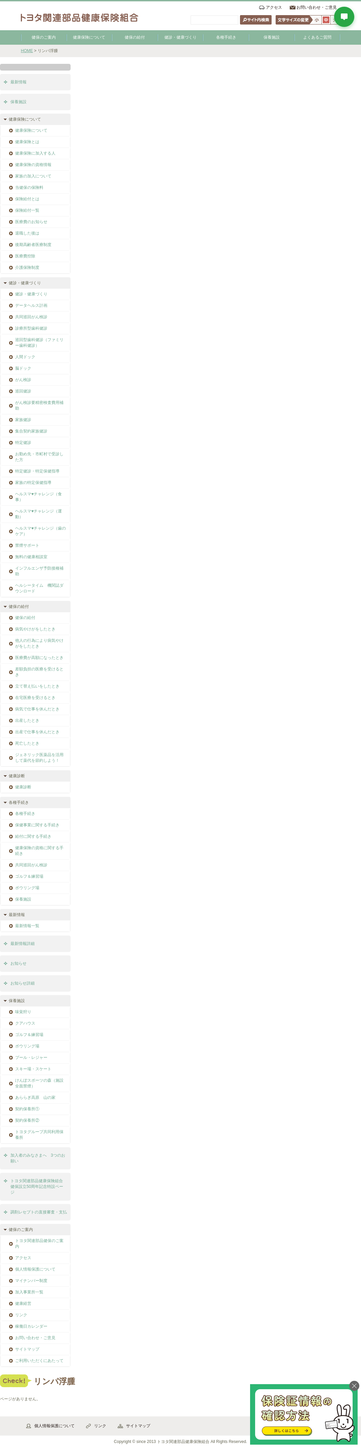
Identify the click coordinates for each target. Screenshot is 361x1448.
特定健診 (23, 442)
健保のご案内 (44, 37)
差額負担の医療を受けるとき (39, 672)
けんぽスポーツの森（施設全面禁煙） (39, 1083)
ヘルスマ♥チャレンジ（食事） (38, 497)
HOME (27, 50)
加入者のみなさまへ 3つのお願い (37, 1158)
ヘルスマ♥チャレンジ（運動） (38, 514)
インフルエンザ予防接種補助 (39, 571)
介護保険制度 (27, 267)
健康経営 (23, 1303)
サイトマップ (27, 1349)
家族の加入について (33, 176)
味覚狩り (23, 1011)
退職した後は (27, 233)
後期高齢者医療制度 (33, 244)
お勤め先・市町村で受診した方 (39, 457)
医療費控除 (25, 256)
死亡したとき (27, 743)
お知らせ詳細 (22, 983)
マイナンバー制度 (31, 1280)
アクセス (274, 7)
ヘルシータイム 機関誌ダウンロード (39, 588)
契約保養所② (27, 1120)
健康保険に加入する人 (35, 153)
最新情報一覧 (27, 925)
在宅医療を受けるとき (35, 697)
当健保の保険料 (29, 187)
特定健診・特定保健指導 (37, 471)
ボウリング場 (27, 887)
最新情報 (18, 82)
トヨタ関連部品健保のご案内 (39, 1243)
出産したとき (27, 720)
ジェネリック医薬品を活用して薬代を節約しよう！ (39, 757)
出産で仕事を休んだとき (37, 732)
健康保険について (89, 37)
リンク (21, 1315)
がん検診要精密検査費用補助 (39, 405)
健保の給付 (135, 37)
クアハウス (25, 1023)
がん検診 (23, 379)
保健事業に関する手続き (37, 825)
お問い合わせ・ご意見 (316, 7)
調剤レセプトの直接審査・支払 (38, 1212)
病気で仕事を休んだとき (37, 709)
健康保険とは (27, 141)
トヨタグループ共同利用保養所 (39, 1134)
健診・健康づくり (180, 37)
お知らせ (18, 963)
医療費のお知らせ (31, 221)
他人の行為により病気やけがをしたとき (39, 643)
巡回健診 (23, 391)
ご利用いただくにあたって (39, 1360)
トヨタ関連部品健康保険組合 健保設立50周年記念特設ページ (38, 1186)
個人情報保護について (35, 1269)
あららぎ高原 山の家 (35, 1097)
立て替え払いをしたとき (37, 686)
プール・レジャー (31, 1057)
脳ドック (23, 368)
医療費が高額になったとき (39, 657)
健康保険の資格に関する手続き (39, 850)
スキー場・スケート (33, 1069)
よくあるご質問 (317, 37)
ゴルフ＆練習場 (29, 876)
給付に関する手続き (33, 836)
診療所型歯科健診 (31, 328)
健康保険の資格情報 (33, 164)
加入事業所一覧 (29, 1292)
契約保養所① (27, 1109)
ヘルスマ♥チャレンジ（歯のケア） (40, 531)
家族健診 (23, 419)
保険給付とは (27, 199)
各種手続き (226, 37)
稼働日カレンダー (31, 1326)
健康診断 (23, 787)
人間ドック (25, 357)
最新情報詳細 (22, 943)
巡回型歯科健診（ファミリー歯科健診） (39, 342)
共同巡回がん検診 (31, 317)
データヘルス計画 (31, 305)
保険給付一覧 (27, 210)
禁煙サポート (27, 545)
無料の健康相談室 (31, 556)
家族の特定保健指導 (33, 482)
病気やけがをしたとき (35, 629)
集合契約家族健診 (31, 431)
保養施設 (272, 37)
